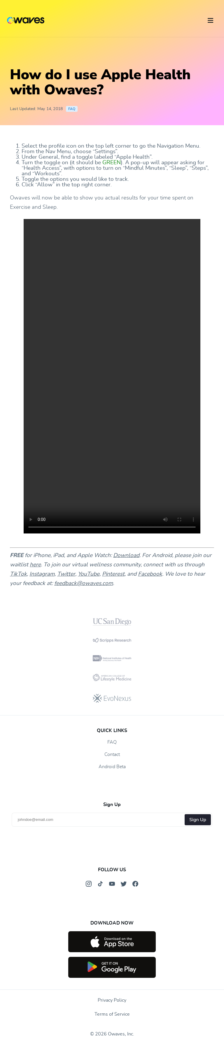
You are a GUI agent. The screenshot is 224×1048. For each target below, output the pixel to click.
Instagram (42, 574)
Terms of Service (112, 1014)
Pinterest (113, 574)
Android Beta (112, 766)
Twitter (66, 574)
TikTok (18, 574)
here (35, 565)
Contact (112, 754)
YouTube (88, 574)
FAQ (72, 109)
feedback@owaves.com (83, 583)
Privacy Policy (112, 1000)
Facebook (150, 574)
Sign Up (197, 820)
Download (126, 555)
